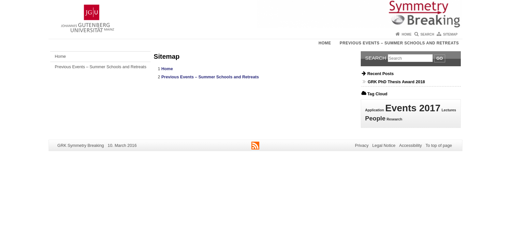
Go (439, 58)
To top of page (439, 145)
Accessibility (410, 145)
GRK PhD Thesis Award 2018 (396, 81)
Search (427, 34)
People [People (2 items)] (375, 118)
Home (407, 34)
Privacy (362, 145)
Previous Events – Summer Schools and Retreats (399, 43)
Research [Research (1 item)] (394, 119)
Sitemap (450, 34)
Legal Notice (383, 145)
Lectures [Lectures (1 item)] (449, 110)
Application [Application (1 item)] (374, 110)
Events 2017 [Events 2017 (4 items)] (413, 107)
